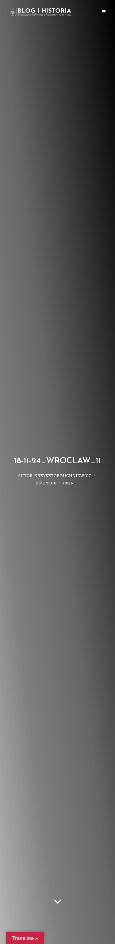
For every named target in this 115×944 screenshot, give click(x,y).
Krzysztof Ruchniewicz (62, 475)
